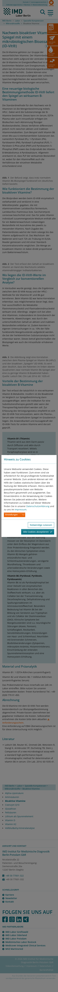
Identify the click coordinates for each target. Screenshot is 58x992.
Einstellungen (11, 514)
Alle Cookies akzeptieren (37, 531)
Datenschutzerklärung (37, 506)
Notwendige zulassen (41, 524)
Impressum (20, 509)
